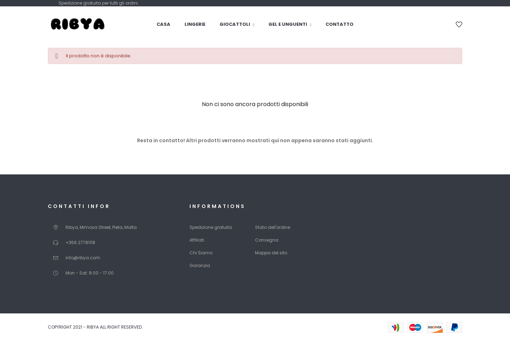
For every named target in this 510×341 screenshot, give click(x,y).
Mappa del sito (271, 253)
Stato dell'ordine (272, 227)
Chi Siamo (200, 253)
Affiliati (196, 240)
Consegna (266, 240)
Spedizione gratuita (210, 227)
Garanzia (199, 265)
